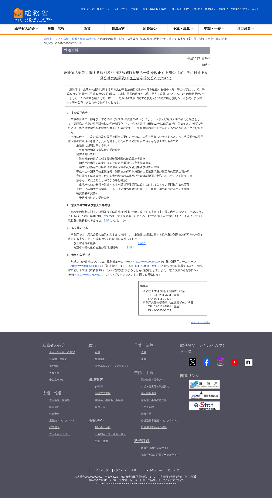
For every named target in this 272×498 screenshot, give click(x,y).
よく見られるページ (97, 8)
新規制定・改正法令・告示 (110, 434)
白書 (97, 352)
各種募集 (54, 372)
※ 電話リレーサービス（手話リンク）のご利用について (151, 480)
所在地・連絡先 (58, 359)
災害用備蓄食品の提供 (154, 427)
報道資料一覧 (88, 38)
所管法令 (151, 28)
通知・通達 (101, 440)
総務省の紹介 (26, 28)
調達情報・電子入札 (152, 379)
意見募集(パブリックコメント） (113, 365)
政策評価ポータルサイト (155, 447)
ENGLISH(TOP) (158, 8)
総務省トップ (52, 38)
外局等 (99, 386)
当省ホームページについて (164, 470)
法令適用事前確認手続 (154, 400)
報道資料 (54, 406)
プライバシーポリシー (128, 470)
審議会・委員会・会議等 (109, 400)
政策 (89, 28)
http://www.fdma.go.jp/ (84, 265)
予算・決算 (183, 28)
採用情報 (54, 365)
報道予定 (54, 413)
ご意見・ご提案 (129, 8)
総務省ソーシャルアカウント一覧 (203, 348)
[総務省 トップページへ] (34, 15)
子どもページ (57, 379)
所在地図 (190, 476)
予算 (143, 352)
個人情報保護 (148, 393)
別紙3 (130, 247)
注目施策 (245, 28)
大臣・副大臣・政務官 (62, 352)
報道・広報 (57, 28)
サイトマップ (100, 470)
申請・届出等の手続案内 (155, 386)
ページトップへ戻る (200, 322)
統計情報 (100, 359)
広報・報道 (70, 38)
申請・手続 (214, 28)
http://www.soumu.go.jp (149, 261)
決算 (143, 359)
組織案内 (120, 28)
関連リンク (189, 378)
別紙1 (107, 220)
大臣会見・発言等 (59, 400)
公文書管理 (147, 406)
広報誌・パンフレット (62, 420)
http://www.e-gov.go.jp (89, 274)
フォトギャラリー (59, 434)
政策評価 (142, 441)
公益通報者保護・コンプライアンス (160, 423)
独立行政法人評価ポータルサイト (160, 454)
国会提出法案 (102, 427)
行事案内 (54, 427)
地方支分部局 (102, 393)
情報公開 (146, 413)
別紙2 (142, 243)
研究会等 (100, 406)
